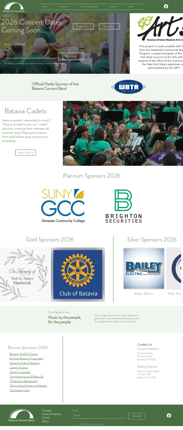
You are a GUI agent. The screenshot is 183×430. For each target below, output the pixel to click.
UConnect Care (20, 390)
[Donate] (109, 26)
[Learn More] (25, 152)
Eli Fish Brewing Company (26, 358)
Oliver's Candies (20, 372)
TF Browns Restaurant (24, 381)
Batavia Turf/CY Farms (24, 354)
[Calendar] (83, 26)
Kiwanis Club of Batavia (25, 363)
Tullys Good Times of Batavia (28, 385)
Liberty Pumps (19, 367)
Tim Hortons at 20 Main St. (27, 376)
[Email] (29, 55)
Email (7, 50)
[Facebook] (166, 6)
